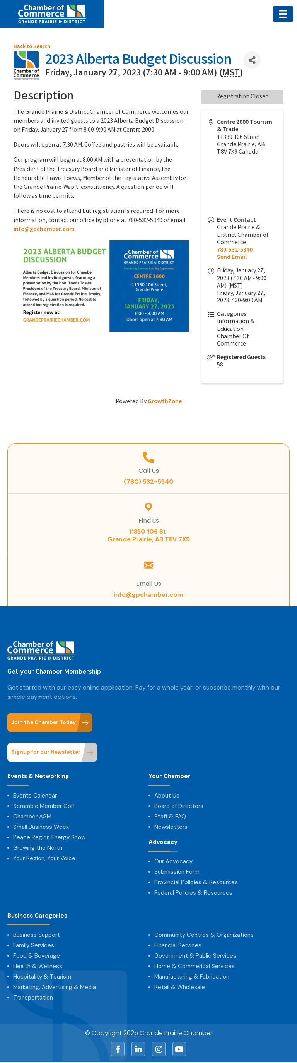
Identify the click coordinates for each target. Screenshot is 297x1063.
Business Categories (37, 915)
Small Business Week (41, 826)
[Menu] (283, 14)
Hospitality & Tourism (42, 976)
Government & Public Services (195, 955)
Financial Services (177, 945)
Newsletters (171, 826)
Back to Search (32, 47)
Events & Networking (38, 776)
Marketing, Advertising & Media (54, 987)
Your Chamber (169, 776)
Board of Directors (178, 806)
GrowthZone (165, 401)
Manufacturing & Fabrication (191, 976)
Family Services (33, 945)
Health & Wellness (37, 966)
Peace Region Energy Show (49, 837)
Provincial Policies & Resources (196, 882)
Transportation (33, 997)
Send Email (232, 257)
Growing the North (37, 847)
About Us (166, 795)
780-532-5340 (235, 250)
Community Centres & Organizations (204, 934)
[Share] (252, 60)
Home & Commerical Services (194, 966)
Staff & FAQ (170, 816)
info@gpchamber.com (44, 229)
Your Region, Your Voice (44, 858)
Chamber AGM (32, 816)
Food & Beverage (36, 955)
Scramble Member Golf (43, 806)
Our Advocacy (173, 861)
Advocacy (163, 842)
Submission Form (177, 871)
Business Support (36, 934)
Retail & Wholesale (179, 987)
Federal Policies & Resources (193, 892)
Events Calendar (35, 795)
